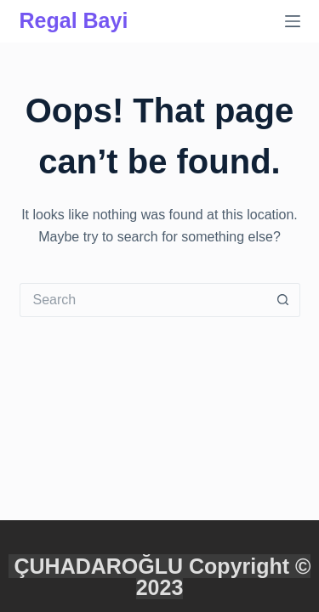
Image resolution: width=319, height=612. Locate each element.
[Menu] (292, 21)
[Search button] (283, 300)
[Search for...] (143, 300)
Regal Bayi (74, 20)
